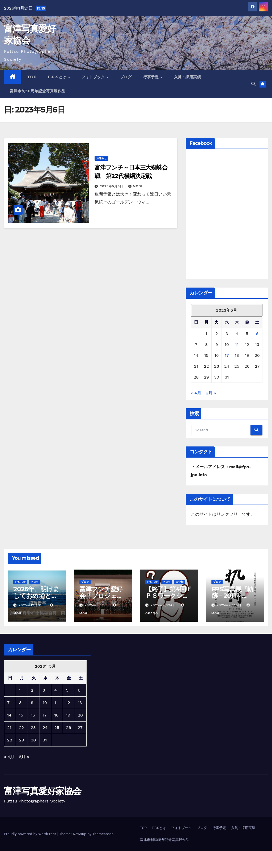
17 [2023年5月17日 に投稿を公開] (227, 355)
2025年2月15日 (229, 605)
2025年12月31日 (32, 605)
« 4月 (196, 393)
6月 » (211, 393)
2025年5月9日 (96, 605)
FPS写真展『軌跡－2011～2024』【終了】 (234, 595)
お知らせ (101, 158)
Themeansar (102, 834)
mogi (135, 186)
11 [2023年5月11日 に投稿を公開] (236, 344)
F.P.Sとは (57, 77)
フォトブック (94, 77)
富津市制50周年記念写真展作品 (37, 91)
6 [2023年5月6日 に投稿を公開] (257, 333)
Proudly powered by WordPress (30, 834)
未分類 (180, 581)
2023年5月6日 (112, 186)
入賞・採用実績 (187, 77)
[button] (253, 83)
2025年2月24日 (164, 605)
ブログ (126, 77)
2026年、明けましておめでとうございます (36, 595)
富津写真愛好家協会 (42, 791)
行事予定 (151, 77)
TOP (32, 77)
